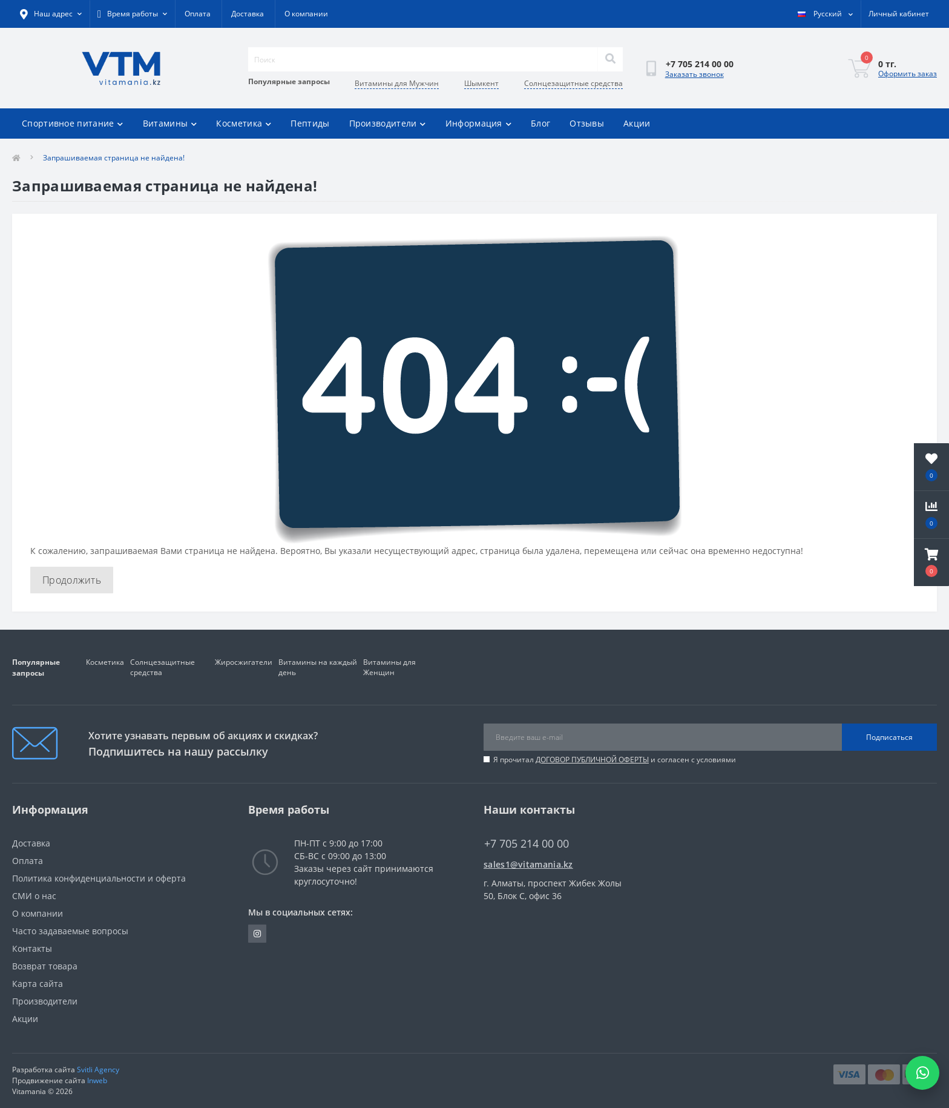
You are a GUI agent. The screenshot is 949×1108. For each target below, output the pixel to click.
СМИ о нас (34, 896)
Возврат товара (44, 966)
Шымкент (481, 83)
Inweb (97, 1080)
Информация (478, 123)
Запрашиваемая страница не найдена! (114, 158)
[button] (931, 562)
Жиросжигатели (243, 662)
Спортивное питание (72, 123)
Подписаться (889, 737)
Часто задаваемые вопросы (70, 931)
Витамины (170, 123)
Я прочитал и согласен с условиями (614, 759)
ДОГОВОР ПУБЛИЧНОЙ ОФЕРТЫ (592, 759)
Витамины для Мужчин (397, 83)
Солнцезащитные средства (573, 83)
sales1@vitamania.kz (528, 864)
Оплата (198, 13)
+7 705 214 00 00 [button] (526, 844)
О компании (306, 13)
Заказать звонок (694, 74)
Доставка (247, 13)
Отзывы (587, 123)
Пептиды (310, 123)
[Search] (610, 59)
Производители (387, 123)
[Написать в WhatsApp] (922, 1073)
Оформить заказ (907, 73)
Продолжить (71, 580)
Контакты (32, 948)
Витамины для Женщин (389, 667)
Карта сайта (37, 983)
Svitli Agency (98, 1069)
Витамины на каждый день (317, 667)
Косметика (243, 123)
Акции (637, 123)
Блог (540, 123)
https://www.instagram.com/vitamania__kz (257, 933)
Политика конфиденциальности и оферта (99, 878)
